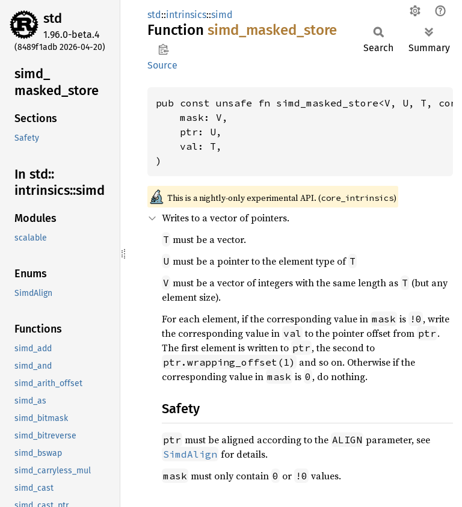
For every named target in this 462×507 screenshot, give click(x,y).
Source (162, 65)
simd (222, 14)
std (52, 18)
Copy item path (163, 49)
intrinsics (186, 14)
